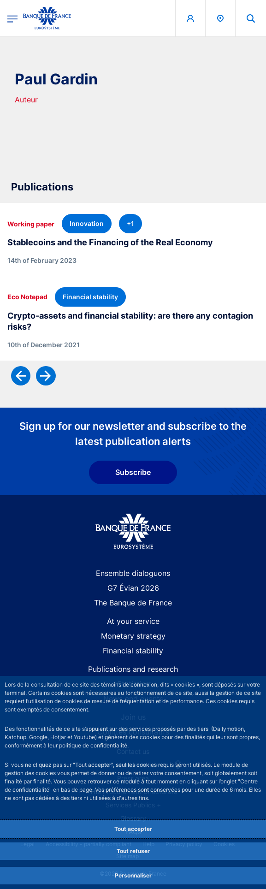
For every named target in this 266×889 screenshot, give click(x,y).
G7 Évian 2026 (133, 588)
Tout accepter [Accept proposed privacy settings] (133, 828)
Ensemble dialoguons (133, 573)
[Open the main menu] (12, 18)
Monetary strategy (133, 635)
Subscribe (133, 472)
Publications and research (133, 669)
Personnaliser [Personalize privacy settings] (133, 875)
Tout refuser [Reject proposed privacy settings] (133, 851)
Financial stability (133, 650)
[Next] (45, 375)
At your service (133, 621)
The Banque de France (133, 602)
